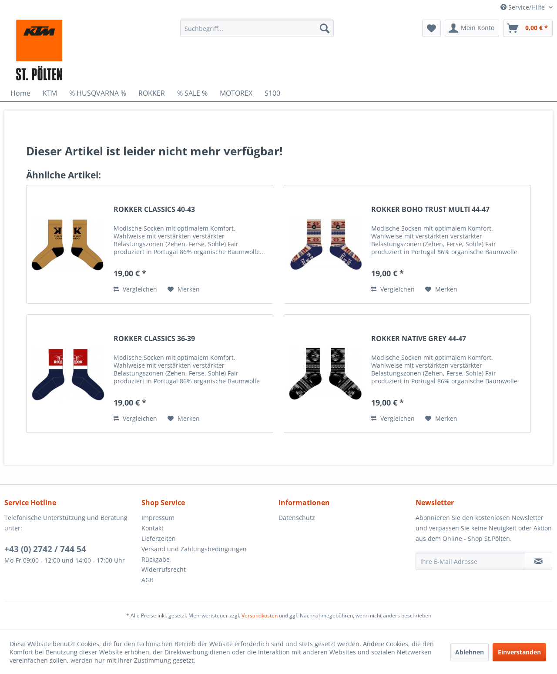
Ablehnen (469, 652)
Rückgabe (155, 559)
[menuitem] (257, 28)
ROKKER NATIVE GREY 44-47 (418, 338)
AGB (147, 580)
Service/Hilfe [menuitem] (523, 7)
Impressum (157, 517)
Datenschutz (296, 517)
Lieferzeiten (158, 538)
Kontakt (152, 528)
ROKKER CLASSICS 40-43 (154, 209)
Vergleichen (135, 289)
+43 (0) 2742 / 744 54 (45, 549)
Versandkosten (260, 615)
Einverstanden (519, 652)
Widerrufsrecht (163, 569)
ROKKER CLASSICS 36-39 (154, 338)
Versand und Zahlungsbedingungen (194, 549)
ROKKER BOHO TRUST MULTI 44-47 (430, 209)
